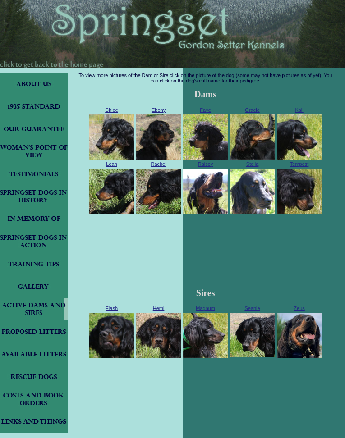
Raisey (205, 164)
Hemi (159, 308)
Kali (299, 110)
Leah (111, 164)
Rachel (158, 164)
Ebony (159, 110)
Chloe (111, 110)
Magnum (205, 308)
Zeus (299, 308)
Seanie (252, 308)
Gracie (252, 110)
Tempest (299, 164)
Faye (205, 110)
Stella (252, 164)
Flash (112, 308)
